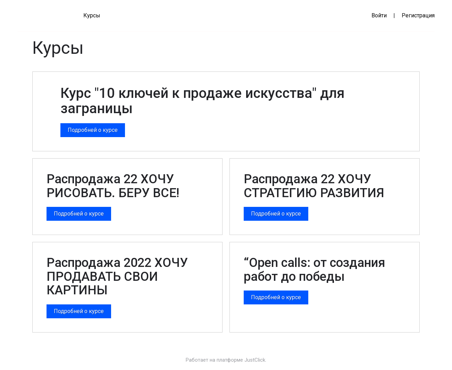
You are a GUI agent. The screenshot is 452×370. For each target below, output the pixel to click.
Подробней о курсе (93, 130)
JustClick (254, 360)
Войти (379, 15)
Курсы (91, 15)
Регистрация (418, 15)
